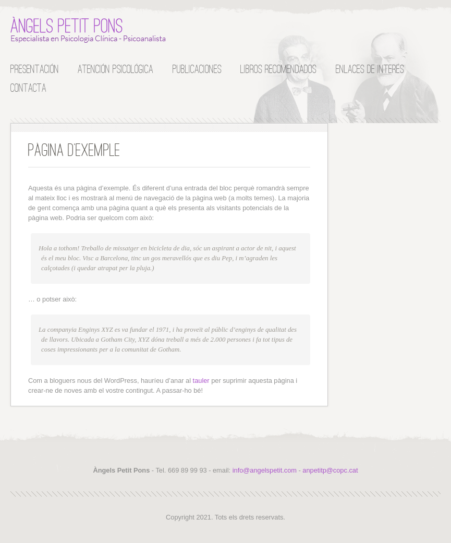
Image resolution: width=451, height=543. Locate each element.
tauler (201, 380)
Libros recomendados (278, 69)
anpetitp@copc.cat (330, 470)
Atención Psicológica (115, 69)
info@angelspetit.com (265, 470)
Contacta (28, 87)
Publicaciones (197, 69)
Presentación (34, 69)
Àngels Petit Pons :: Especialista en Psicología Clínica (88, 30)
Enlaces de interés (370, 69)
